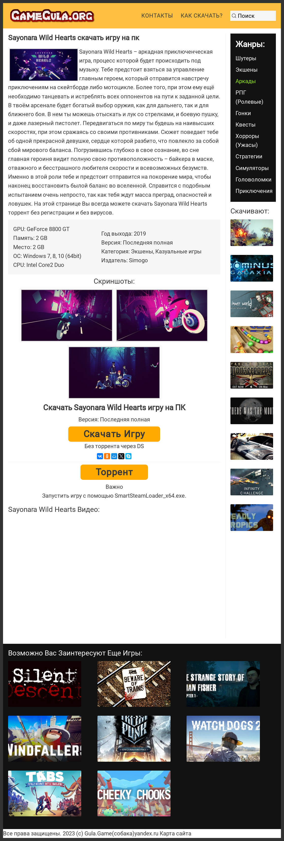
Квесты (246, 124)
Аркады (246, 81)
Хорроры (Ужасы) (247, 140)
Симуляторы (252, 168)
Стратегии (249, 156)
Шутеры (246, 58)
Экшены (247, 70)
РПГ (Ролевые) (249, 97)
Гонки (243, 113)
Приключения (254, 191)
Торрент (114, 472)
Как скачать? (202, 15)
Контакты (157, 15)
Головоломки (254, 179)
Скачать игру (114, 434)
